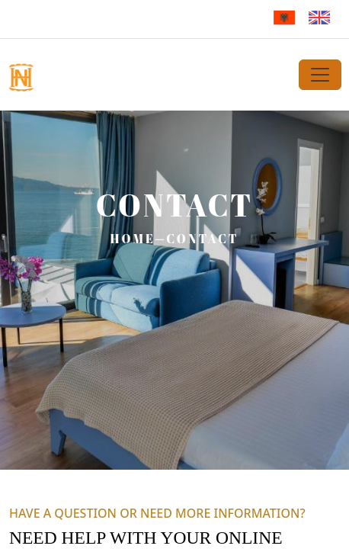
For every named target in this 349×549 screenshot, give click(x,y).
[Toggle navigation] (320, 74)
